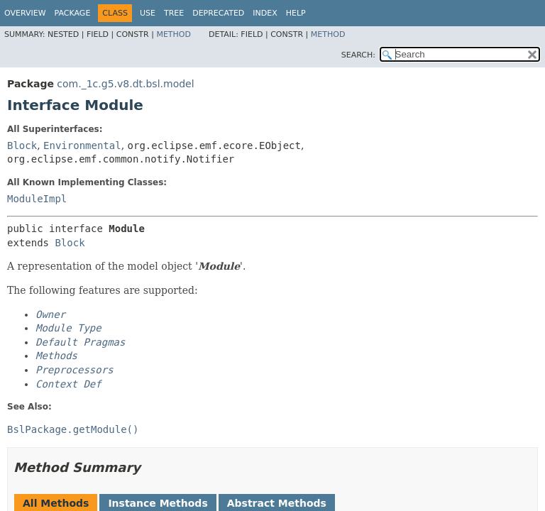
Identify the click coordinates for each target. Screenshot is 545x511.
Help (296, 13)
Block (22, 145)
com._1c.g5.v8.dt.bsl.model (125, 83)
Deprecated (218, 13)
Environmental (82, 145)
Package (73, 13)
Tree (174, 13)
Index (265, 13)
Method (173, 34)
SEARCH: (358, 55)
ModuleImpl (37, 198)
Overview (25, 13)
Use (147, 13)
